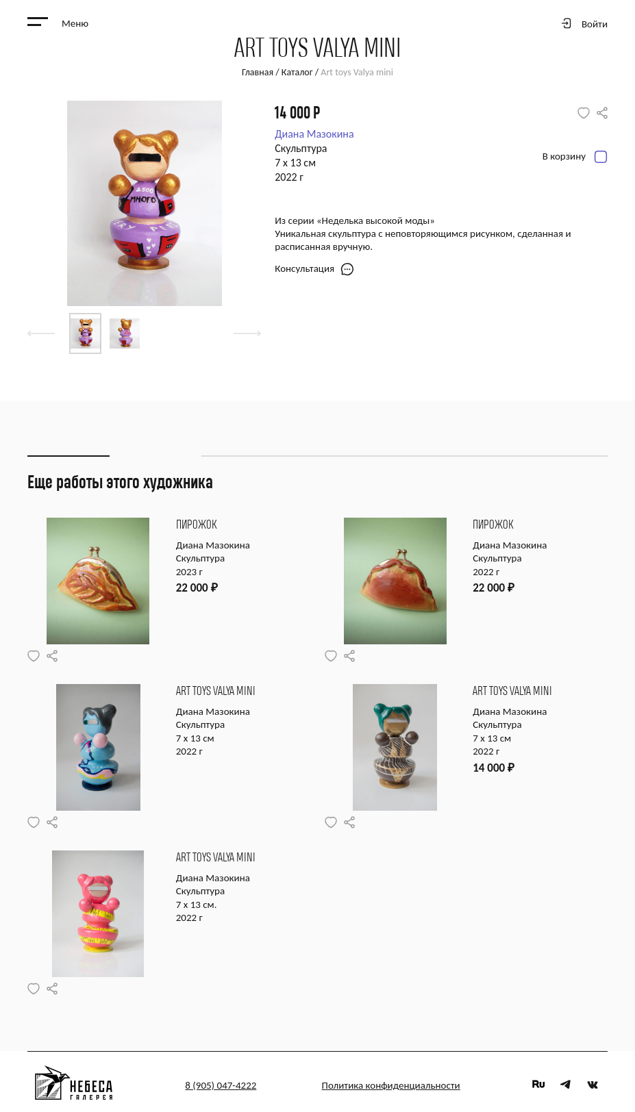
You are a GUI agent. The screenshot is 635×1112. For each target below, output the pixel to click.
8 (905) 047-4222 (220, 1085)
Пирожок (196, 525)
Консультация (314, 269)
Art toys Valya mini (216, 691)
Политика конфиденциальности (391, 1085)
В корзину (575, 157)
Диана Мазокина (314, 133)
